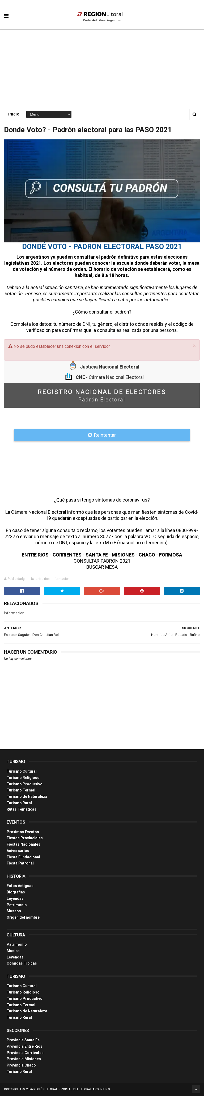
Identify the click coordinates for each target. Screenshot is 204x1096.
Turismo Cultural (22, 771)
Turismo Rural (19, 803)
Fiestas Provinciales (25, 838)
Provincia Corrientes (25, 1053)
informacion (61, 579)
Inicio (13, 114)
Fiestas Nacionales (23, 844)
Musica (13, 951)
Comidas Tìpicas (22, 963)
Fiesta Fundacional (23, 857)
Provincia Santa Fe (23, 1040)
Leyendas (15, 898)
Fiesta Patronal (20, 863)
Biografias (16, 892)
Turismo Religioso (23, 778)
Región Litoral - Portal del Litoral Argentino (71, 1089)
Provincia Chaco (21, 1065)
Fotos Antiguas (20, 886)
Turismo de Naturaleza (27, 796)
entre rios (43, 579)
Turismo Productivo (24, 784)
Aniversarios (18, 851)
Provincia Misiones (24, 1059)
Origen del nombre (23, 917)
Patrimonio (17, 905)
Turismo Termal (21, 790)
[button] (6, 12)
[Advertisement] (102, 69)
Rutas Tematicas (21, 809)
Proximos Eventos (23, 832)
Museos (14, 911)
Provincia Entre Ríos (24, 1046)
